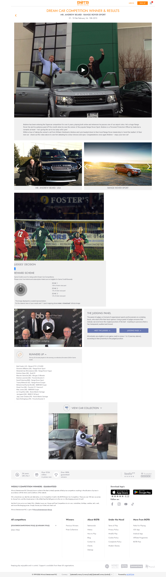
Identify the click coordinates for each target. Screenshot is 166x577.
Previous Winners (72, 525)
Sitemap (90, 550)
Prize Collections (72, 529)
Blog (89, 537)
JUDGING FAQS (134, 330)
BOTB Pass (137, 541)
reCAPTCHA (130, 574)
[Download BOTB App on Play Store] (142, 492)
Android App (138, 533)
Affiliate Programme (140, 537)
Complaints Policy (115, 541)
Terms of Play (113, 525)
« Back (15, 15)
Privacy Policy (113, 529)
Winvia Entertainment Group (42, 510)
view (59, 303)
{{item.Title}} (15, 530)
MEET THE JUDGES (102, 330)
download (66, 303)
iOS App (136, 529)
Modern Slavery (114, 546)
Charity (89, 546)
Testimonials (91, 525)
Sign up (142, 3)
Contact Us (91, 541)
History (89, 529)
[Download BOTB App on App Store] (120, 493)
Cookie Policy (113, 537)
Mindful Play (113, 533)
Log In (131, 3)
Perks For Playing (139, 525)
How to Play (91, 533)
